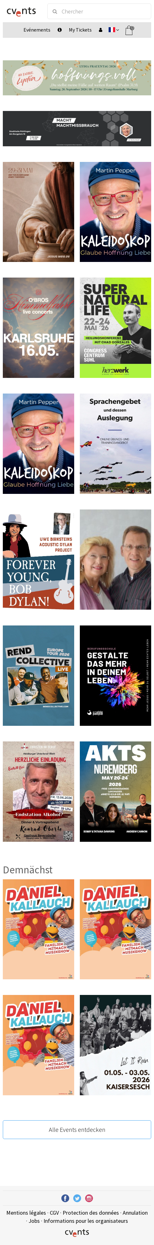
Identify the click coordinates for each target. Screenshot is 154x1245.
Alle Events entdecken (77, 1129)
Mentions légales (26, 1212)
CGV (54, 1212)
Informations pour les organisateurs (86, 1220)
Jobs (34, 1220)
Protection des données (91, 1212)
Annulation (135, 1212)
